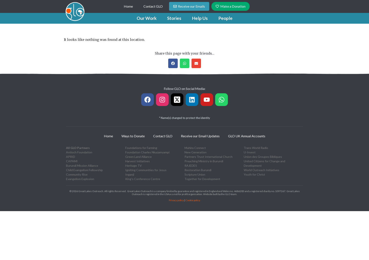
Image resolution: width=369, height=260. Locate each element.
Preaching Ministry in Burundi (203, 161)
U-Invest (250, 152)
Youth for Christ (254, 174)
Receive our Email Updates (200, 136)
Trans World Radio (256, 148)
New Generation (195, 152)
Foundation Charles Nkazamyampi (147, 152)
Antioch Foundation (79, 152)
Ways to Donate (133, 136)
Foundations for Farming (141, 148)
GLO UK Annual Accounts (246, 136)
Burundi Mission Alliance (82, 165)
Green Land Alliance (138, 156)
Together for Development (202, 179)
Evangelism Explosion (80, 179)
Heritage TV (133, 165)
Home (128, 6)
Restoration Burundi (197, 170)
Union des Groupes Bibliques (263, 156)
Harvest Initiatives (137, 161)
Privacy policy (176, 200)
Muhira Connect (195, 148)
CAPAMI (72, 161)
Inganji (129, 174)
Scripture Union (194, 174)
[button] (147, 18)
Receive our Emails (189, 6)
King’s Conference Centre (142, 179)
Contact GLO (153, 6)
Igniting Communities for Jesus (146, 170)
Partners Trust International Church (208, 156)
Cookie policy (192, 200)
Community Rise (77, 174)
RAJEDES (190, 165)
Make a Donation (230, 6)
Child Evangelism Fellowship (84, 170)
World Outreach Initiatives (261, 170)
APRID (70, 156)
